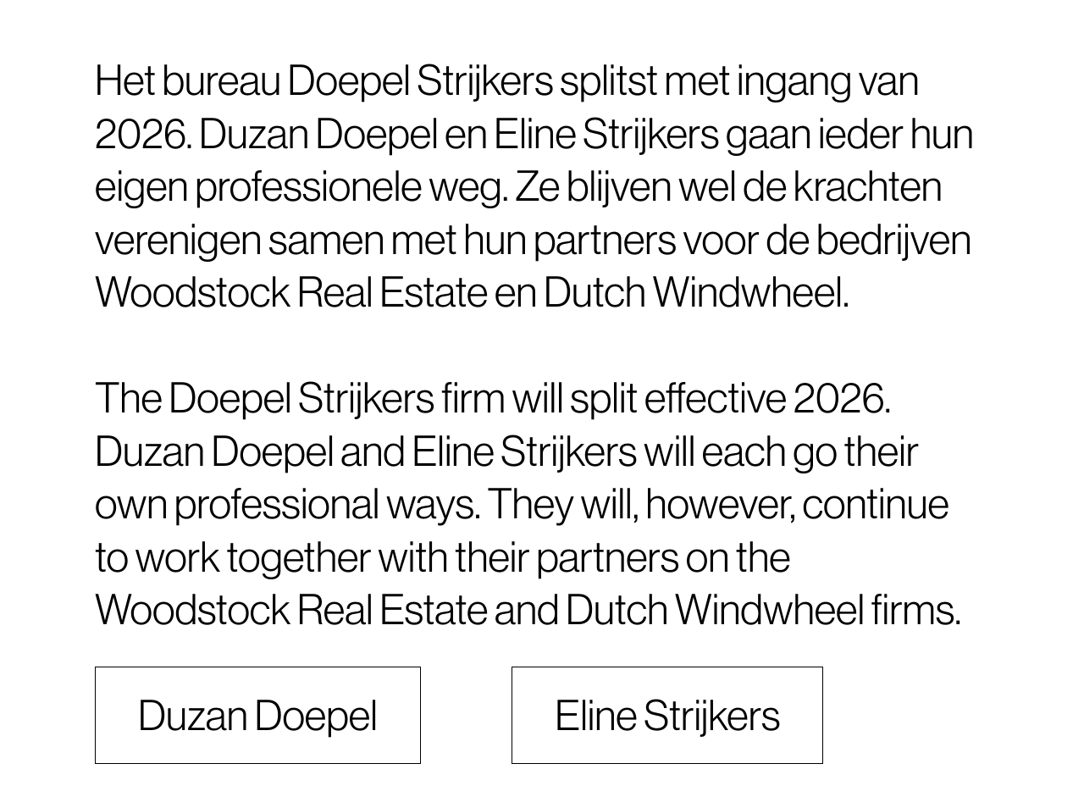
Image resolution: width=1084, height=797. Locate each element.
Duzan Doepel (258, 715)
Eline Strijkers (667, 715)
